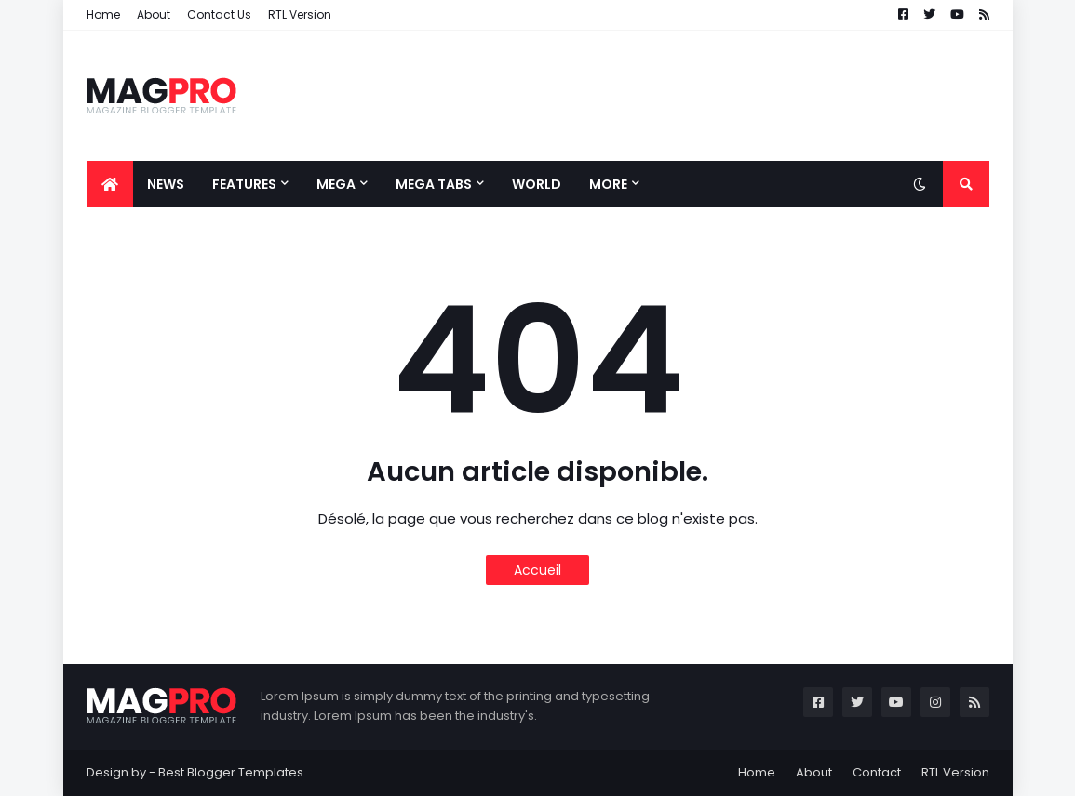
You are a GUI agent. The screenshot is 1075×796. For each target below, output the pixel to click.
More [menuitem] (608, 184)
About (153, 14)
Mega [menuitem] (336, 184)
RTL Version (299, 14)
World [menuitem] (536, 184)
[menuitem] (110, 184)
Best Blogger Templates (230, 772)
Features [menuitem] (244, 184)
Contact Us (219, 14)
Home (103, 14)
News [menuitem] (165, 184)
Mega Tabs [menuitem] (434, 184)
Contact (877, 772)
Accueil (537, 570)
